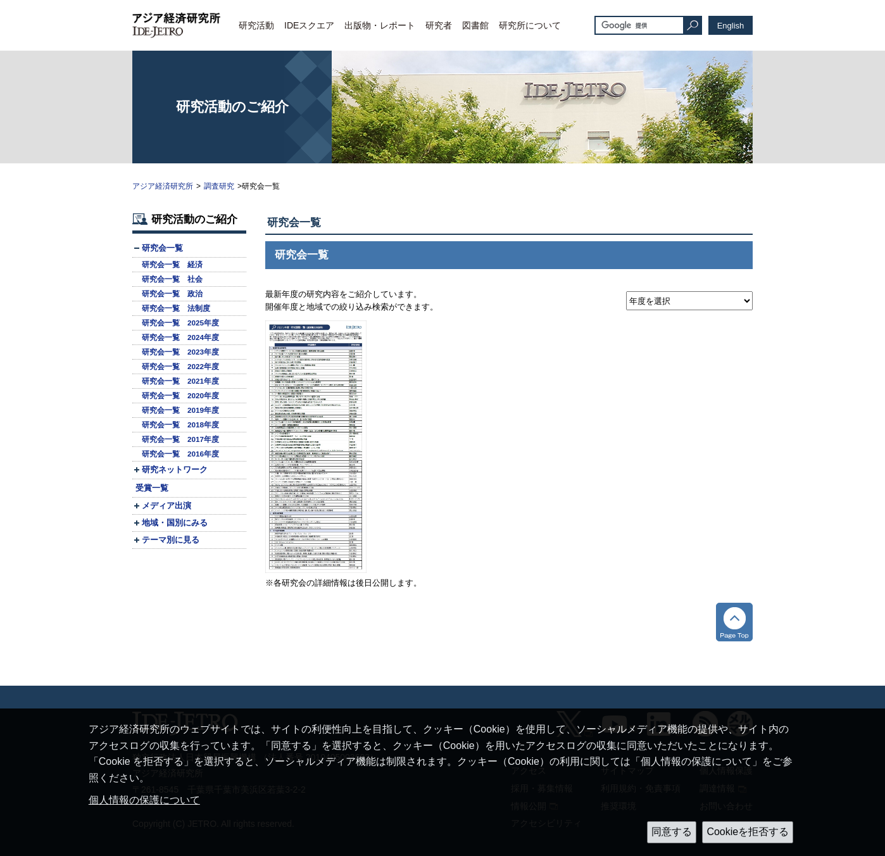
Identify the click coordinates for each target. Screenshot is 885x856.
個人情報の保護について (144, 800)
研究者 (438, 25)
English (730, 25)
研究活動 (256, 25)
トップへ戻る (734, 622)
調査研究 (219, 186)
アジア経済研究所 (162, 186)
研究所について (530, 25)
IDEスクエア (309, 25)
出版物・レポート (379, 25)
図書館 (475, 25)
